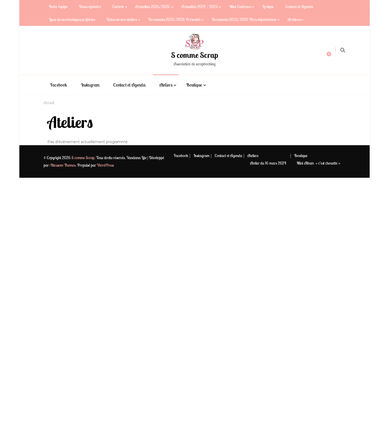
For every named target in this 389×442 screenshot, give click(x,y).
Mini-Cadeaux (240, 6)
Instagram (90, 85)
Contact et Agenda (299, 6)
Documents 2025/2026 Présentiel (174, 19)
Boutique (194, 85)
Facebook (58, 85)
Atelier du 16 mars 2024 (268, 163)
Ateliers (166, 85)
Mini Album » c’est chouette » (318, 163)
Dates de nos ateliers (121, 19)
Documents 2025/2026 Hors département (244, 19)
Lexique (268, 6)
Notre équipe (58, 6)
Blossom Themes (63, 165)
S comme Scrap (194, 55)
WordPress (105, 165)
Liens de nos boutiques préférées (72, 19)
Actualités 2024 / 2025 (199, 6)
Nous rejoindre (90, 6)
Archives (294, 19)
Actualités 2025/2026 (152, 6)
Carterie (118, 6)
